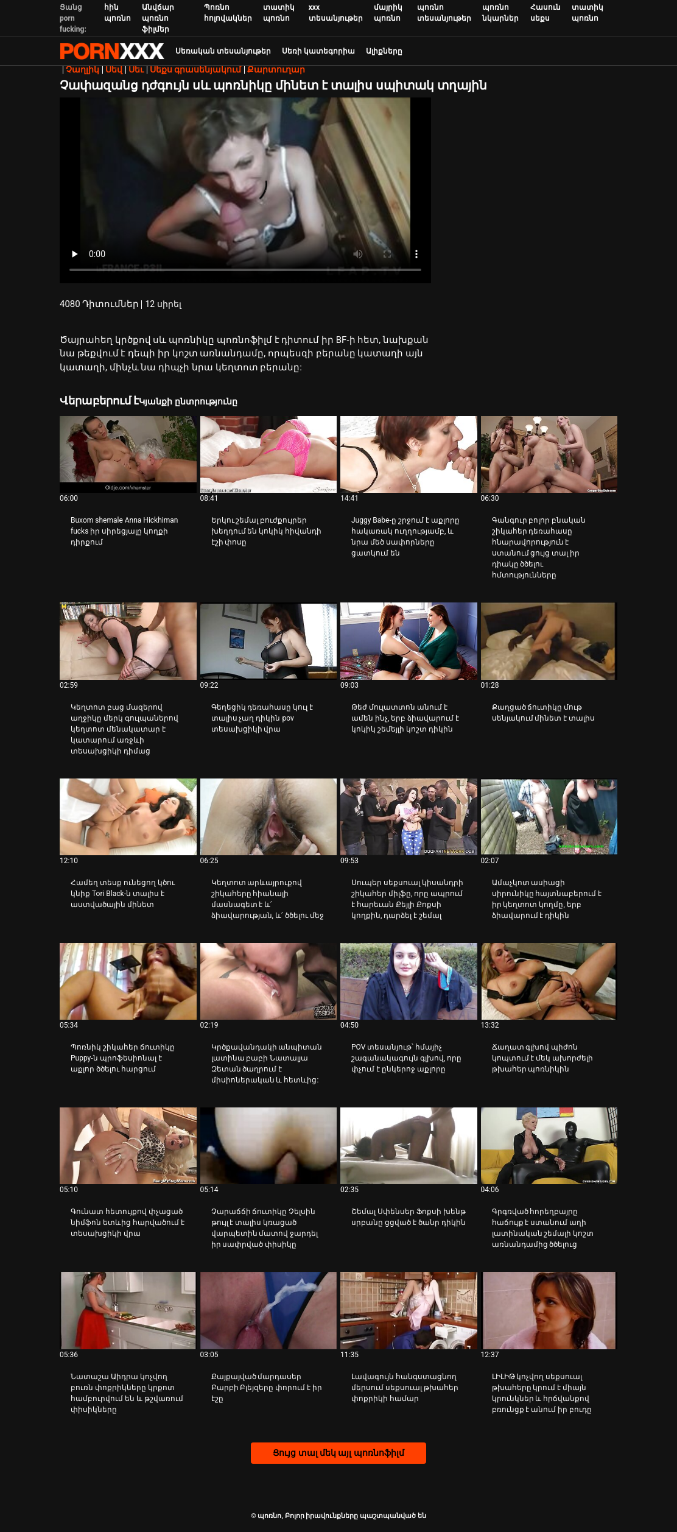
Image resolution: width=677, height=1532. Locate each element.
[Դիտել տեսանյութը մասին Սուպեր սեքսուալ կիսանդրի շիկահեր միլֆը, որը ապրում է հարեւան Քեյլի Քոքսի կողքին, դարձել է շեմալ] (408, 816)
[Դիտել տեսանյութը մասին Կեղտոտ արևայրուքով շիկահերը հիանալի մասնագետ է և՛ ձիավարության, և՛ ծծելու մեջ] (268, 816)
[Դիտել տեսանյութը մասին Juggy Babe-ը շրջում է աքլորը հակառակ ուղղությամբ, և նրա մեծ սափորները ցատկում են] (408, 454)
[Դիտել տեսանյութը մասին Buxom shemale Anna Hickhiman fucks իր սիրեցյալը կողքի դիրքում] (128, 454)
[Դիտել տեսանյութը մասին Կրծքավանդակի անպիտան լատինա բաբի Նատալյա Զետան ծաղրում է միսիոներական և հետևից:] (268, 981)
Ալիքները (384, 51)
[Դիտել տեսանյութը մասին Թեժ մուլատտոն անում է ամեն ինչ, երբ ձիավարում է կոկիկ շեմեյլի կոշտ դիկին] (408, 640)
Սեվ (113, 69)
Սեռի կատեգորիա (318, 51)
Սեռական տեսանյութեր (223, 51)
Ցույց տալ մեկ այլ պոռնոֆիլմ (338, 1453)
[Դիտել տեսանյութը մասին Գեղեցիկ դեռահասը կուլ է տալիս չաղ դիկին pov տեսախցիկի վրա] (268, 640)
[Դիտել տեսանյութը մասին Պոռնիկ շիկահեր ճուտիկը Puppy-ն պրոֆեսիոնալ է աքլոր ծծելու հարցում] (128, 981)
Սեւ (136, 69)
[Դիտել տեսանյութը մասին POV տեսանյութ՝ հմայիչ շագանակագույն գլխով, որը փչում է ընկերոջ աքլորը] (408, 981)
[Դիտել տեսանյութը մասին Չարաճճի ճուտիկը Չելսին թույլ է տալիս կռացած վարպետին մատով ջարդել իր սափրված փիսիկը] (268, 1145)
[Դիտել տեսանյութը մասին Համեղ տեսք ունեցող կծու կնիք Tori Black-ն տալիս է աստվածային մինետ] (128, 816)
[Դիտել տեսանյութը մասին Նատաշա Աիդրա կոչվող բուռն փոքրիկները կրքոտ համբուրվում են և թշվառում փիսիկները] (128, 1310)
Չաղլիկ (82, 69)
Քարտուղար (276, 69)
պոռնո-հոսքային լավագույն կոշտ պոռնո (112, 51)
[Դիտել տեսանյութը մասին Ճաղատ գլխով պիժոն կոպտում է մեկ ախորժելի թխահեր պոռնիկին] (549, 981)
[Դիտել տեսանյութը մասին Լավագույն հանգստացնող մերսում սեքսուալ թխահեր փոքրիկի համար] (408, 1310)
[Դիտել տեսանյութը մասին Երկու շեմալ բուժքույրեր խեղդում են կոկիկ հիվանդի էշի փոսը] (268, 454)
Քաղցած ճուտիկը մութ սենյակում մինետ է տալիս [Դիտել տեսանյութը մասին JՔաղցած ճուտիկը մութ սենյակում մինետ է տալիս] (543, 712)
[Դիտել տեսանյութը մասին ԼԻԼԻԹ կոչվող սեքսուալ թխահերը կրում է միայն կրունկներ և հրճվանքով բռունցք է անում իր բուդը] (549, 1310)
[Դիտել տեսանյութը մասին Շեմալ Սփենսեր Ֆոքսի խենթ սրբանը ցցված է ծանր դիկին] (408, 1145)
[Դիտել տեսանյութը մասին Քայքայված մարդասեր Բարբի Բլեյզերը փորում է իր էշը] (268, 1310)
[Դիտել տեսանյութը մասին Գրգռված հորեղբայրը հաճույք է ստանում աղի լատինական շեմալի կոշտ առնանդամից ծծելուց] (549, 1145)
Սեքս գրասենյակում (195, 69)
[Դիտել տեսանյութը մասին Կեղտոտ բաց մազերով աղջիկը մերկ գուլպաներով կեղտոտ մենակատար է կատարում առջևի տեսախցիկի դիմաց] (128, 640)
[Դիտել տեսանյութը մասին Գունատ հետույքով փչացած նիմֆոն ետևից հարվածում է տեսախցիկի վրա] (128, 1145)
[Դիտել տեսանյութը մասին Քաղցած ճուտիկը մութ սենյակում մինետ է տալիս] (549, 640)
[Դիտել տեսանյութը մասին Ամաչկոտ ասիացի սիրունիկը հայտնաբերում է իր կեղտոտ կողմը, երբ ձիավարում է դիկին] (549, 816)
